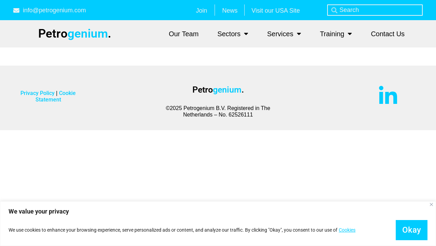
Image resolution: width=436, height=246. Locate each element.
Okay (411, 230)
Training (336, 34)
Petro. (74, 34)
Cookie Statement (55, 96)
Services (284, 34)
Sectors (232, 34)
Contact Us (388, 34)
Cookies (347, 230)
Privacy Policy (38, 93)
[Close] (431, 204)
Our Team (184, 34)
